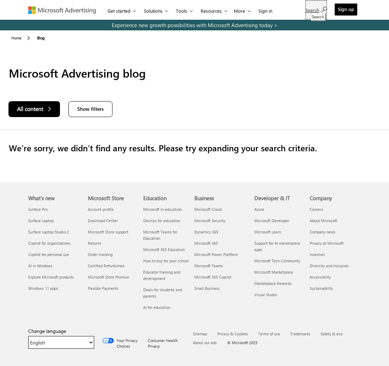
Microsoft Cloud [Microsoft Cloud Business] (207, 209)
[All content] (34, 109)
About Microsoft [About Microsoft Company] (323, 220)
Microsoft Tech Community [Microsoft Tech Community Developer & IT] (277, 260)
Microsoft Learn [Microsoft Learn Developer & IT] (267, 231)
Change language (47, 331)
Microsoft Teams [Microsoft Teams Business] (208, 265)
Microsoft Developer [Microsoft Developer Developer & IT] (271, 220)
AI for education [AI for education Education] (156, 307)
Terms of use (269, 333)
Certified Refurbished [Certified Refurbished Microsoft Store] (106, 265)
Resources (211, 11)
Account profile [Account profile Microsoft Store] (101, 209)
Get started (119, 11)
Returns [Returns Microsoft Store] (94, 243)
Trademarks (300, 333)
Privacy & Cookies (232, 333)
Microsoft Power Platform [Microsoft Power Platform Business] (216, 254)
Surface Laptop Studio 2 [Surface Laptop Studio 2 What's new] (48, 231)
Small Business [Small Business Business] (207, 288)
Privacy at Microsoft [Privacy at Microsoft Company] (327, 243)
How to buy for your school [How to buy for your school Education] (166, 260)
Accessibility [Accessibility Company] (320, 277)
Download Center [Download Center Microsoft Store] (103, 220)
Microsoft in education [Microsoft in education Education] (162, 209)
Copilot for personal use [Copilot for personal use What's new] (48, 254)
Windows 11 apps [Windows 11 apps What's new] (43, 288)
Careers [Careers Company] (316, 209)
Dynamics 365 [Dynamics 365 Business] (206, 231)
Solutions (153, 11)
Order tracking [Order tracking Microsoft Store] (100, 254)
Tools (181, 11)
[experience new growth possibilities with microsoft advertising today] (194, 25)
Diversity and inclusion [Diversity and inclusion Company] (329, 265)
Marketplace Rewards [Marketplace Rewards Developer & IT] (273, 283)
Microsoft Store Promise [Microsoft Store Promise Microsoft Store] (108, 277)
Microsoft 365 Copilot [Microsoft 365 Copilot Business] (212, 277)
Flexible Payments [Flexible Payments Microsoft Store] (103, 288)
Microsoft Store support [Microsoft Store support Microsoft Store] (108, 231)
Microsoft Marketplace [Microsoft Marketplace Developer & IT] (273, 272)
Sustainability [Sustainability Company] (321, 288)
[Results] (194, 148)
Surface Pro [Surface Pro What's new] (38, 209)
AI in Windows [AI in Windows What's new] (40, 265)
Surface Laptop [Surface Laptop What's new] (41, 220)
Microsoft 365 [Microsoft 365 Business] (206, 243)
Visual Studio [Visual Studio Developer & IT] (265, 294)
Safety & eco (331, 333)
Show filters (90, 108)
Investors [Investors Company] (317, 254)
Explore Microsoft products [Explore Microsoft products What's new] (51, 277)
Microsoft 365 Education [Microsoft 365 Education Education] (164, 249)
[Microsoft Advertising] (65, 9)
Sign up (346, 9)
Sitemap (200, 333)
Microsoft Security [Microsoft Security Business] (209, 220)
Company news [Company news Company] (322, 231)
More (239, 11)
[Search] (316, 9)
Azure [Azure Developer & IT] (259, 209)
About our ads (205, 342)
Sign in (265, 11)
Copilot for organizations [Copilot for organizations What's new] (49, 243)
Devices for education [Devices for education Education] (161, 220)
